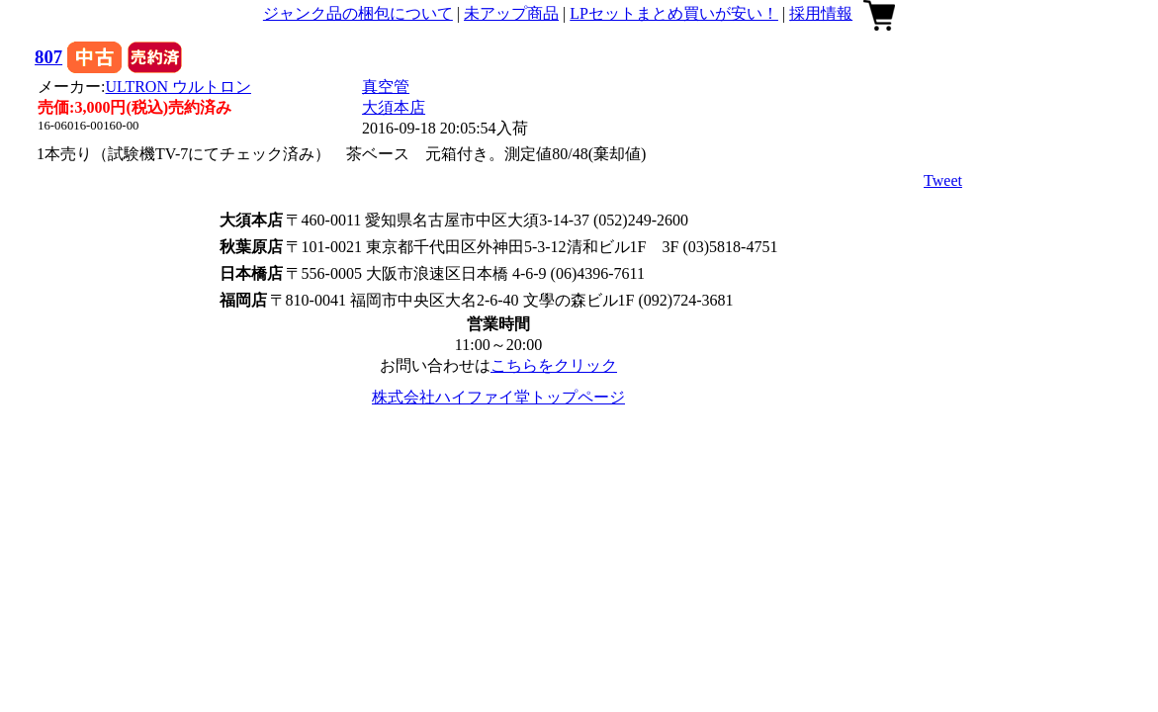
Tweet (943, 180)
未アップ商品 (511, 13)
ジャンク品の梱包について (358, 13)
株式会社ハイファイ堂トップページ (498, 397)
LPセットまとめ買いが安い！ (674, 13)
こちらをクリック (553, 365)
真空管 (385, 86)
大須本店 (393, 107)
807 (48, 56)
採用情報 (820, 13)
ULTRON (178, 86)
